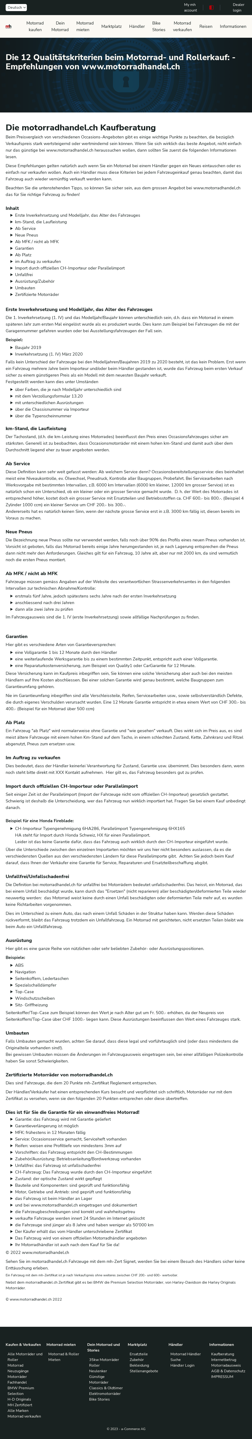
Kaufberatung (222, 1354)
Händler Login (182, 1365)
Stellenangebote (144, 1371)
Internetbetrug (223, 1359)
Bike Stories (158, 26)
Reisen (205, 26)
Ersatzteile (139, 1354)
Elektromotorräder (105, 1393)
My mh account (190, 7)
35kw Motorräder (104, 1359)
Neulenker (98, 1371)
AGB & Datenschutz (228, 1371)
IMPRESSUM (222, 1376)
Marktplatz (111, 26)
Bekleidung (139, 1365)
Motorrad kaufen (35, 26)
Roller (94, 1365)
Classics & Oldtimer (106, 1388)
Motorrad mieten (85, 26)
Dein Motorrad (60, 26)
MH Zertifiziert (20, 1405)
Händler (137, 26)
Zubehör (137, 1359)
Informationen (233, 26)
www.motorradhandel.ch (45, 1252)
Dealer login (238, 7)
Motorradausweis (226, 1365)
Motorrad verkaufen (182, 26)
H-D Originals (19, 1399)
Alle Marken (18, 1410)
